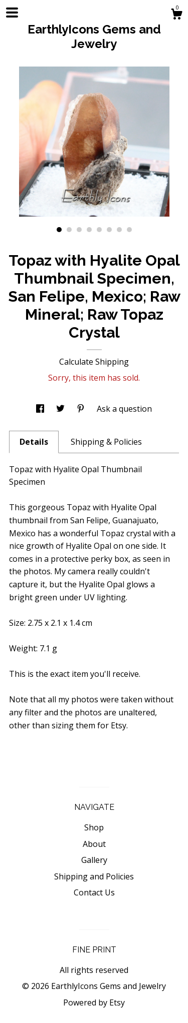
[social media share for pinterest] (82, 408)
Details (34, 441)
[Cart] (176, 15)
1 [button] (59, 229)
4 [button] (89, 229)
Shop (94, 827)
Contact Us (94, 892)
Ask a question (124, 408)
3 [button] (79, 229)
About (94, 843)
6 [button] (109, 229)
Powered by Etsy (94, 1002)
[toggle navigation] (12, 13)
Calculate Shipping (94, 361)
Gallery (94, 859)
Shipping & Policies (106, 441)
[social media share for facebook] (41, 408)
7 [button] (119, 229)
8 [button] (129, 229)
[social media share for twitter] (61, 408)
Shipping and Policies (94, 876)
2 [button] (69, 229)
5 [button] (99, 229)
